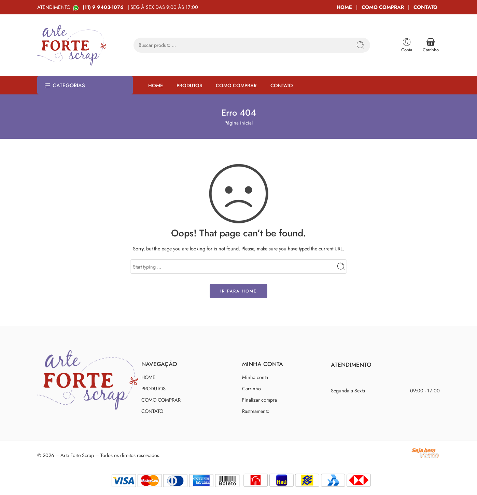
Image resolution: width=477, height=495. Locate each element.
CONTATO (425, 7)
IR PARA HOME (238, 291)
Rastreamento (255, 411)
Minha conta (255, 377)
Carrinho (251, 388)
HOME (344, 7)
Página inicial (238, 122)
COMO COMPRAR (383, 7)
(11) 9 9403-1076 (104, 7)
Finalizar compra (259, 399)
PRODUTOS (189, 85)
